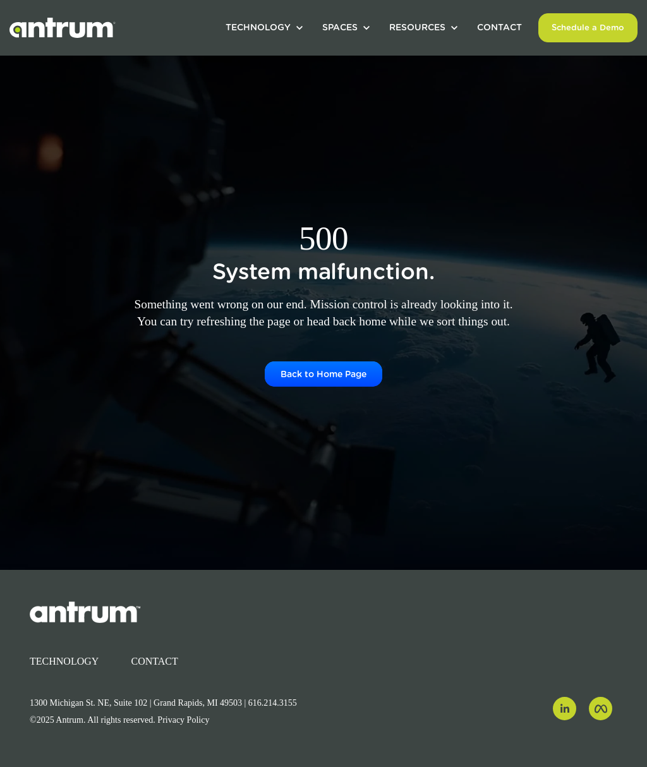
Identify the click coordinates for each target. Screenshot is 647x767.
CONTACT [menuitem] (154, 661)
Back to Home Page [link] (323, 374)
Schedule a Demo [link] (588, 27)
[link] (62, 26)
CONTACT (499, 27)
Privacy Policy (183, 720)
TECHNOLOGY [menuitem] (64, 661)
